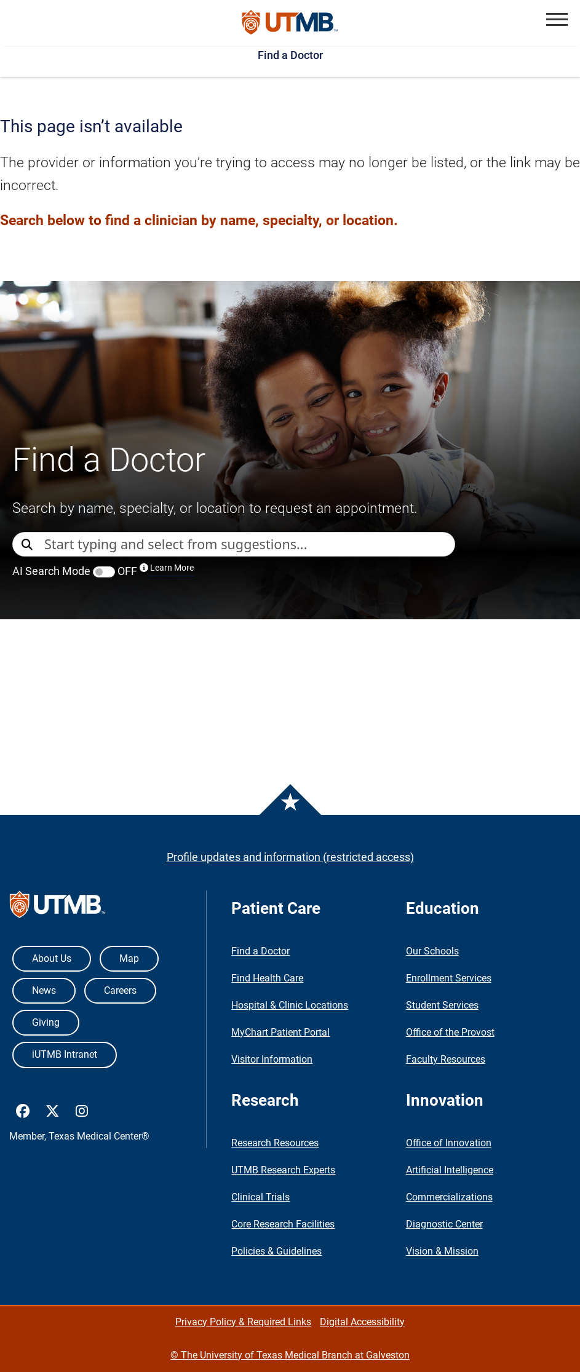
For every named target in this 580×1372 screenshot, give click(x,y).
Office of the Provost (450, 1032)
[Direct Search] (28, 545)
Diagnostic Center (444, 1224)
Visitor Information (271, 1059)
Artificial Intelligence (449, 1170)
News (44, 990)
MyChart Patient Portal (280, 1032)
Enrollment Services (448, 978)
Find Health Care (267, 978)
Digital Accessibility (362, 1322)
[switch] (104, 571)
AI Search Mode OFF (103, 571)
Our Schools (432, 951)
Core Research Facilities (283, 1224)
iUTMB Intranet (64, 1054)
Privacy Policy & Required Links (243, 1322)
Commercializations (449, 1197)
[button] (557, 19)
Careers (120, 990)
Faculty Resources (445, 1059)
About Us (51, 958)
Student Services (442, 1005)
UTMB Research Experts (283, 1170)
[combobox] (249, 544)
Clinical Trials (260, 1197)
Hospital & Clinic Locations (289, 1005)
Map (129, 958)
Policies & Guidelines (276, 1251)
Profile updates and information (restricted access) (290, 857)
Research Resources (275, 1143)
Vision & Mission (442, 1251)
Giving (46, 1022)
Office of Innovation (448, 1143)
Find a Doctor (290, 55)
